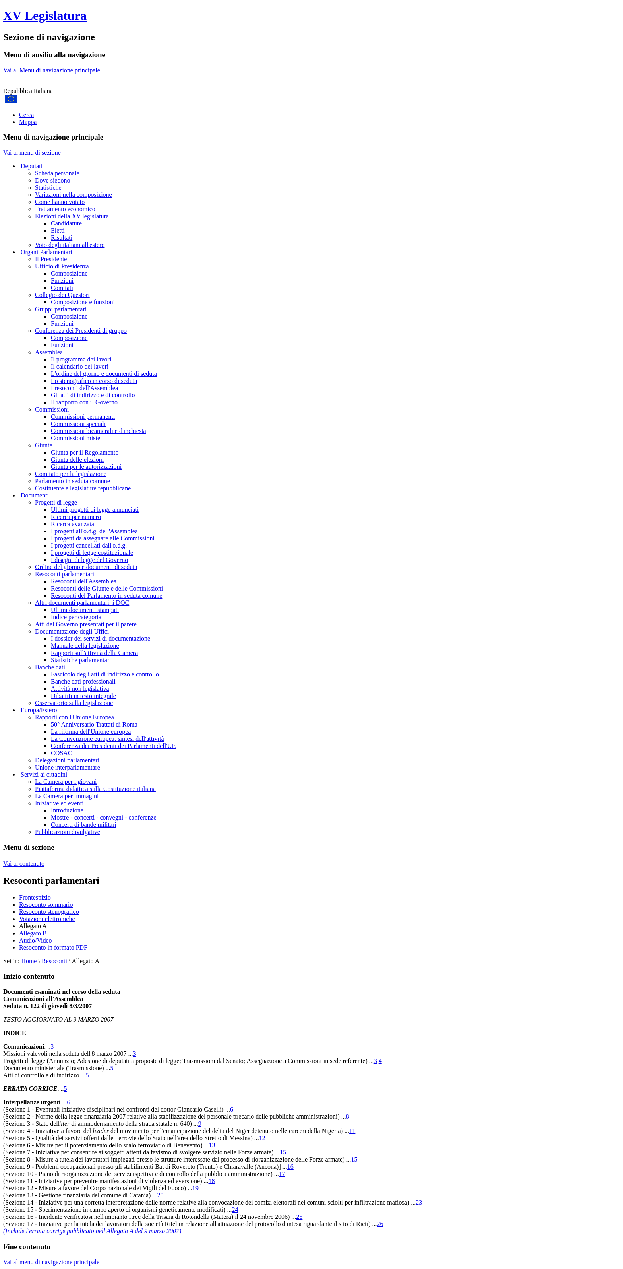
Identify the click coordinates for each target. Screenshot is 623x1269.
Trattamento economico (65, 209)
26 (380, 1223)
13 (212, 1145)
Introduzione (67, 810)
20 (160, 1195)
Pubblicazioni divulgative (67, 831)
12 (262, 1138)
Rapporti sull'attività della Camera (94, 652)
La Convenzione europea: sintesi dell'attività (107, 738)
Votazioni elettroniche (47, 918)
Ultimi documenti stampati (85, 609)
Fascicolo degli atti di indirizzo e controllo (105, 674)
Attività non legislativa (80, 688)
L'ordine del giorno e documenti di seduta (104, 373)
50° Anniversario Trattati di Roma (94, 724)
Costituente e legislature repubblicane (83, 488)
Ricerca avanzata (72, 524)
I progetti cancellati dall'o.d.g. (89, 545)
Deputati (31, 166)
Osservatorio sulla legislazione (74, 703)
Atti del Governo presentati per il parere (86, 624)
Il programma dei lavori (81, 359)
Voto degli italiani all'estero (69, 244)
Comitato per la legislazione (70, 473)
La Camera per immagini (67, 796)
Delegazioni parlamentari (67, 760)
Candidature (66, 223)
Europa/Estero (39, 710)
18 (212, 1181)
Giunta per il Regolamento (84, 452)
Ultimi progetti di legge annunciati (95, 509)
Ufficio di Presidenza (62, 266)
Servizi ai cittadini (44, 774)
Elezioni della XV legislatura (72, 216)
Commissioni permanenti (83, 416)
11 (352, 1130)
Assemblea (49, 352)
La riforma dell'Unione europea (91, 731)
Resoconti (54, 961)
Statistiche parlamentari (81, 660)
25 (299, 1216)
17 (282, 1173)
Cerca (26, 114)
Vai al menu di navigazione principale (51, 1262)
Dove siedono (52, 180)
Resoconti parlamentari (64, 574)
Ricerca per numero (76, 516)
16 (290, 1166)
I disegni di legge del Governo (89, 559)
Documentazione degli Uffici (72, 631)
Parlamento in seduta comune (72, 481)
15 (283, 1152)
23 (419, 1202)
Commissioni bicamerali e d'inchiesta (98, 431)
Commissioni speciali (78, 423)
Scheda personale (57, 173)
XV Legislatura (45, 15)
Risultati (61, 237)
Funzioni (62, 280)
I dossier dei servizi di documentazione (100, 638)
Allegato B (33, 933)
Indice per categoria (76, 617)
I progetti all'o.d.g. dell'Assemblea (94, 531)
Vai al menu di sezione (32, 152)
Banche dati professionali (83, 681)
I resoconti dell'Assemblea (84, 388)
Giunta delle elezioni (77, 459)
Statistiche (48, 187)
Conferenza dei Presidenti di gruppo (81, 330)
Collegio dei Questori (62, 295)
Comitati (62, 287)
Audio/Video (35, 940)
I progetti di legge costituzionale (92, 552)
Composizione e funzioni (83, 302)
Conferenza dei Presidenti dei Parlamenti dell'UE (113, 745)
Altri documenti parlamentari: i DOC (82, 602)
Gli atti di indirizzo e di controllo (93, 395)
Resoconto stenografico (49, 911)
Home (29, 961)
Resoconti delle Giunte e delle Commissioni (107, 588)
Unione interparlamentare (67, 767)
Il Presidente (51, 259)
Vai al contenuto (23, 863)
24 (235, 1209)
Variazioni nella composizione (73, 194)
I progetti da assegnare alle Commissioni (103, 538)
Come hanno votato (60, 201)
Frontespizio (35, 897)
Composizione (69, 273)
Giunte (43, 445)
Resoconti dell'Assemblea (83, 581)
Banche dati (50, 667)
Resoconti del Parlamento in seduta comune (106, 595)
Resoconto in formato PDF (53, 947)
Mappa (28, 122)
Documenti (34, 495)
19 (195, 1188)
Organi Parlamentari (46, 252)
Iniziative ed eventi (59, 803)
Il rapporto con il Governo (84, 402)
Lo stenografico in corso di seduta (94, 380)
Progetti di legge (56, 502)
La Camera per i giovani (66, 781)
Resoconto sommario (46, 904)
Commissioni (52, 409)
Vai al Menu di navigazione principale (51, 70)
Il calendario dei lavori (79, 366)
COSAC (61, 753)
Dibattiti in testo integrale (83, 695)
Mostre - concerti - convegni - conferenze (104, 817)
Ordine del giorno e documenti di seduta (86, 567)
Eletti (58, 230)
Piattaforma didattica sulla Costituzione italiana (95, 788)
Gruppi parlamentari (61, 309)
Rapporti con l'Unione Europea (74, 717)
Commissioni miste (75, 438)
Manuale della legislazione (85, 645)
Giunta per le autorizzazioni (86, 466)
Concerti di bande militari (83, 824)
